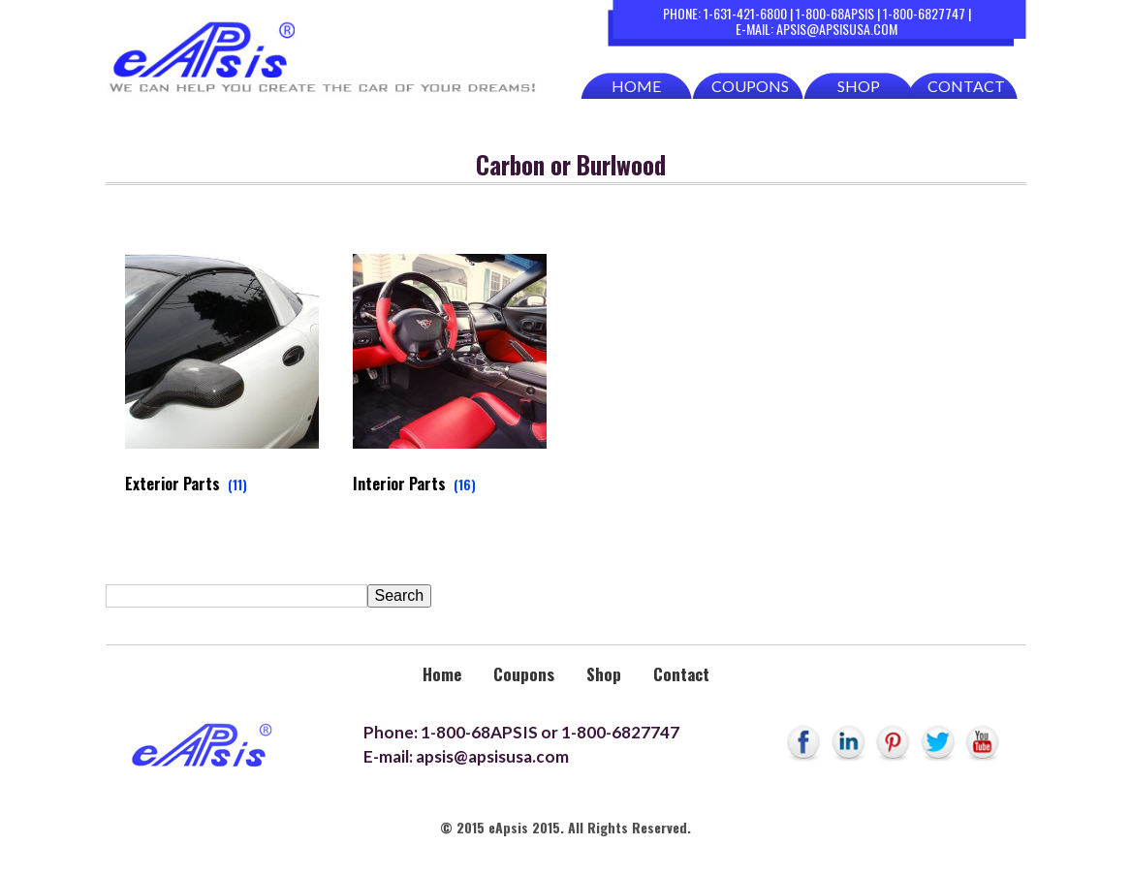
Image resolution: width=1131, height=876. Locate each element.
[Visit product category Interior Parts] (450, 378)
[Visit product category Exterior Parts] (222, 378)
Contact (966, 86)
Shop (858, 86)
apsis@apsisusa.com (836, 28)
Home (636, 86)
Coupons (750, 86)
